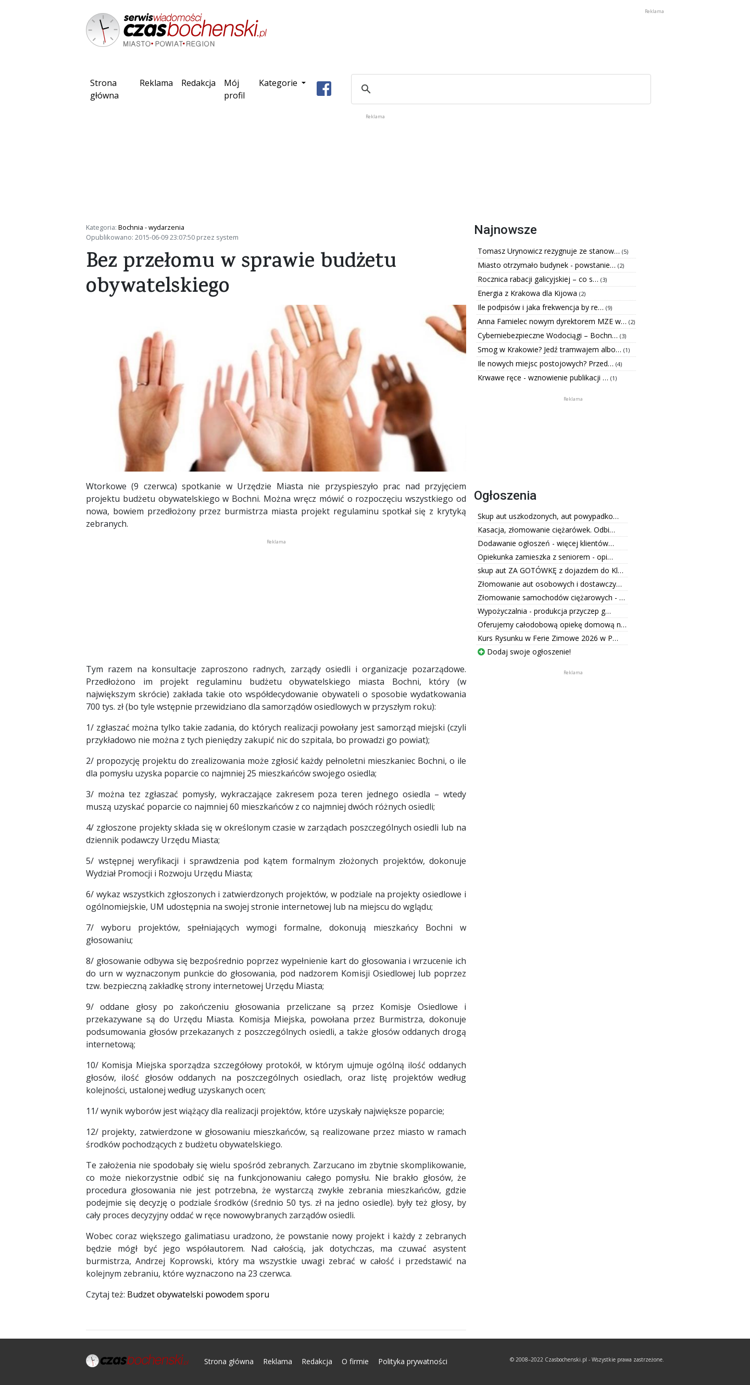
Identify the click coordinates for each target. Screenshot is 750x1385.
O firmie (355, 1361)
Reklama (156, 83)
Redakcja (198, 83)
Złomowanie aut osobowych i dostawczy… (550, 584)
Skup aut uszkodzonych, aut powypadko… (548, 516)
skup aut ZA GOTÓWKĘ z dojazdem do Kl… (550, 570)
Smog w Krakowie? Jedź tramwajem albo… (550, 349)
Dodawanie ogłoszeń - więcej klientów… (546, 543)
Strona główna (112, 89)
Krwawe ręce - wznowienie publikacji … (544, 377)
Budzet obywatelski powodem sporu (198, 1294)
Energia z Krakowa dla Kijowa (528, 293)
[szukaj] (499, 89)
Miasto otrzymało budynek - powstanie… (548, 265)
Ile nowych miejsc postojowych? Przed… (547, 363)
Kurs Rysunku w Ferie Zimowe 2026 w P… (548, 638)
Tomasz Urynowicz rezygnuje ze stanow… (550, 251)
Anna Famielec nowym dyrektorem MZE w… (553, 321)
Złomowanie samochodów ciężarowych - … (551, 597)
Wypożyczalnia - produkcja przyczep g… (544, 611)
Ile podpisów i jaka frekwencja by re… (542, 307)
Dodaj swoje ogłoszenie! (524, 652)
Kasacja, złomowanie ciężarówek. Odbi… (546, 530)
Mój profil (234, 89)
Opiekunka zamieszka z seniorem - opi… (545, 557)
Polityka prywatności (412, 1361)
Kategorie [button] (279, 83)
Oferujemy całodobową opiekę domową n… (552, 624)
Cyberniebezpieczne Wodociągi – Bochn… (549, 335)
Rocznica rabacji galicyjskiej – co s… (539, 279)
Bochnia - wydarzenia (151, 227)
